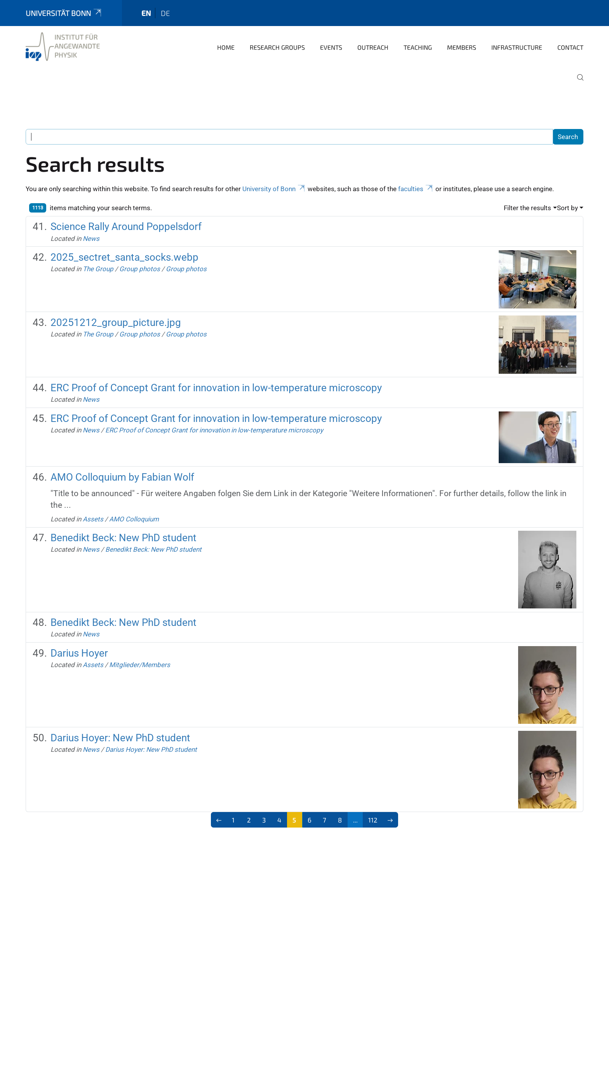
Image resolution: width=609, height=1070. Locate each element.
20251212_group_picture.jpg (115, 322)
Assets (93, 519)
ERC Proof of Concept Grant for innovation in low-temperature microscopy (216, 388)
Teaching (418, 47)
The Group (98, 269)
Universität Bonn (64, 13)
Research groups (277, 47)
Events (331, 47)
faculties (416, 189)
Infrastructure (516, 47)
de (165, 13)
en (146, 13)
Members (461, 47)
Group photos (139, 269)
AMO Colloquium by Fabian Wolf (122, 477)
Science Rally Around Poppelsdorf (126, 226)
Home (226, 47)
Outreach (372, 47)
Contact (570, 47)
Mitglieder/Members (139, 665)
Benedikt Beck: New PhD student (123, 538)
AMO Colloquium (134, 519)
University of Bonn (274, 189)
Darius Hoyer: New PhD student (120, 738)
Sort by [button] (567, 208)
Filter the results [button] (527, 208)
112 (373, 820)
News (91, 238)
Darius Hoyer (79, 653)
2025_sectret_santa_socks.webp (124, 257)
